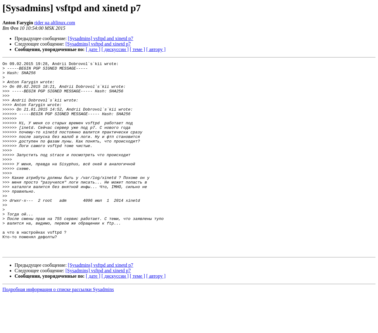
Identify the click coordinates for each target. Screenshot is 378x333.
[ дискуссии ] (115, 49)
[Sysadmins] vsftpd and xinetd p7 (100, 38)
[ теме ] (137, 49)
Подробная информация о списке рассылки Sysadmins (58, 327)
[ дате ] (93, 49)
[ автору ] (155, 49)
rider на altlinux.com (54, 22)
